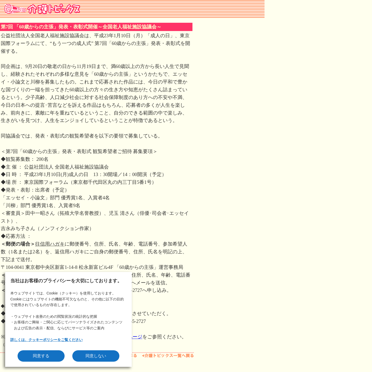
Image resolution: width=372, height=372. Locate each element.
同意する (41, 356)
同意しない (96, 356)
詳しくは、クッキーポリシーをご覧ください (46, 340)
